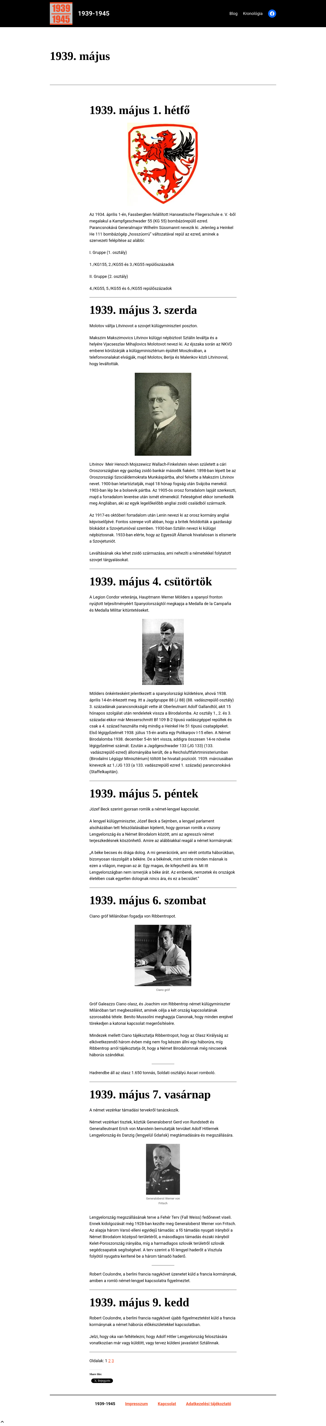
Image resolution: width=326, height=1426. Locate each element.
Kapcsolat (167, 1403)
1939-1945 (94, 13)
